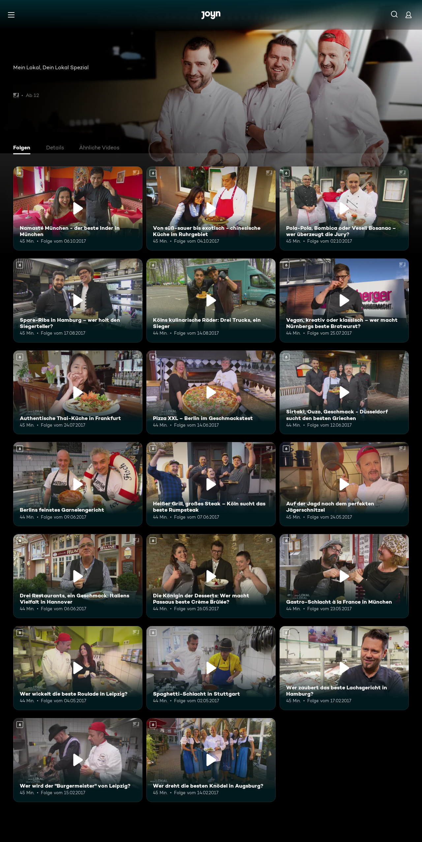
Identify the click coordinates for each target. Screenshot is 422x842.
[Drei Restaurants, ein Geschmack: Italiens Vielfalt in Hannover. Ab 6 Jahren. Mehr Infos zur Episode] (77, 576)
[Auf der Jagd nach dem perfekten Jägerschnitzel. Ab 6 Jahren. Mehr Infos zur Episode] (344, 484)
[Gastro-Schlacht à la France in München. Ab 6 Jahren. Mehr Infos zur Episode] (344, 576)
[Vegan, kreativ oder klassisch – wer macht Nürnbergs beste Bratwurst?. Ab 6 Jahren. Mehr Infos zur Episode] (344, 300)
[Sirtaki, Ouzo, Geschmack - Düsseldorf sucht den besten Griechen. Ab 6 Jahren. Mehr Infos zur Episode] (344, 392)
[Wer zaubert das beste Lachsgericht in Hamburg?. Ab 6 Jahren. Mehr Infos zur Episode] (344, 668)
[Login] (408, 14)
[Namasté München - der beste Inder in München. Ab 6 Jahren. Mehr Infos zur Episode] (77, 208)
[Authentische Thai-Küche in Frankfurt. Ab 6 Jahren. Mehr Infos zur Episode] (77, 392)
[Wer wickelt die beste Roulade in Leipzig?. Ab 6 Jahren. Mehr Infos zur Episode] (77, 668)
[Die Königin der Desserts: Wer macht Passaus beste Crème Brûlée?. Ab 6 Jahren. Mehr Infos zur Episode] (211, 576)
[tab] (23, 148)
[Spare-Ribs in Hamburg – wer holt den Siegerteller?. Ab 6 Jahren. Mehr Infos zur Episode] (77, 300)
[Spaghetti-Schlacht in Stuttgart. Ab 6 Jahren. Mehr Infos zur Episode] (211, 668)
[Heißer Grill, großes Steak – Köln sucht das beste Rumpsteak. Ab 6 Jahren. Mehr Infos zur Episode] (211, 484)
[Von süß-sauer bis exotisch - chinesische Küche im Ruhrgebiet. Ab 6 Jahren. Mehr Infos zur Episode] (211, 208)
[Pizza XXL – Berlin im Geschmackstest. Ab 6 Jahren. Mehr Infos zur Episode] (211, 392)
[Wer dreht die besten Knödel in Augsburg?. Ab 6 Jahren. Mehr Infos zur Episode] (211, 760)
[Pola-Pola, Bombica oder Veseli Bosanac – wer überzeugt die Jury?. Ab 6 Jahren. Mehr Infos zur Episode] (344, 208)
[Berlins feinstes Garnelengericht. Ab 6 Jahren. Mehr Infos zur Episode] (77, 484)
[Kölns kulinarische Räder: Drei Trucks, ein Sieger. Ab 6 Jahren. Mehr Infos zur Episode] (211, 300)
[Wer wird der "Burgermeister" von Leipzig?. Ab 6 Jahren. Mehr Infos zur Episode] (77, 760)
